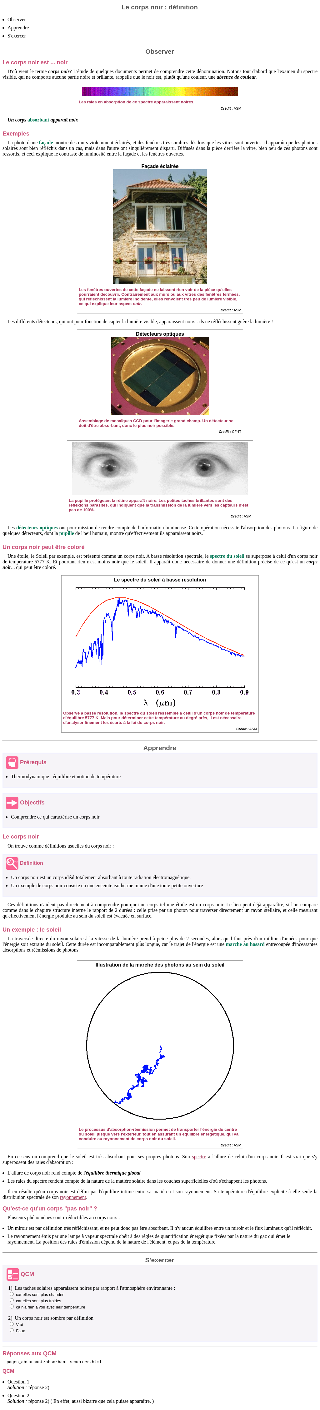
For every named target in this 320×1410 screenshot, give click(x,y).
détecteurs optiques (37, 527)
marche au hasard (245, 944)
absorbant (38, 119)
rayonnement (73, 1197)
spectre (199, 1156)
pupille (66, 533)
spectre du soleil (227, 556)
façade (46, 142)
